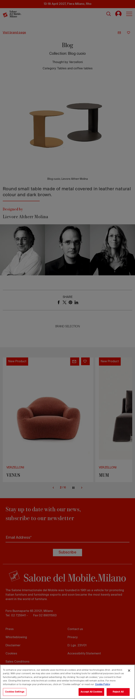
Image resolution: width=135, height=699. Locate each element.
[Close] (129, 670)
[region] (67, 682)
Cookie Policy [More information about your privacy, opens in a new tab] (102, 684)
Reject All (118, 692)
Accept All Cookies (91, 692)
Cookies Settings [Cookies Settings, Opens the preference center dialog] (14, 692)
